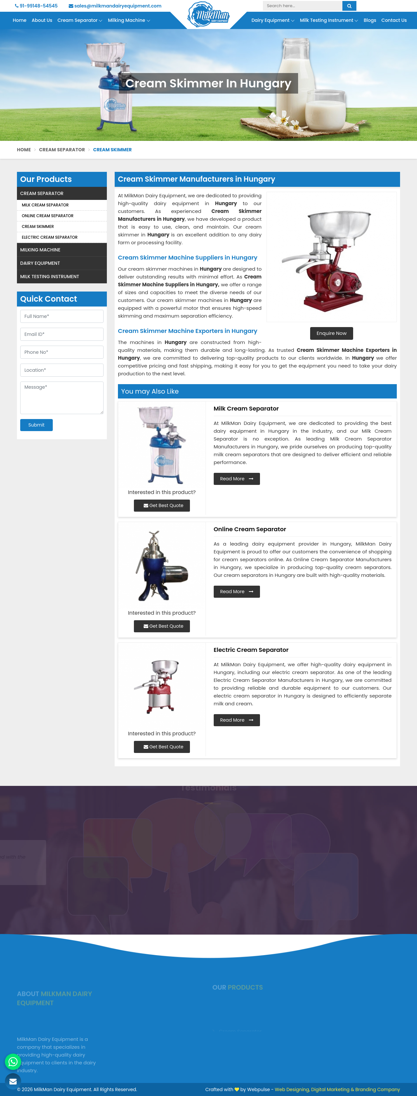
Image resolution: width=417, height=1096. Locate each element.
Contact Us (394, 20)
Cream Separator (80, 20)
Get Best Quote (163, 505)
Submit (36, 425)
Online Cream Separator (48, 215)
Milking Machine (129, 20)
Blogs (370, 20)
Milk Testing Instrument (329, 20)
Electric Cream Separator (50, 237)
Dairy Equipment (273, 20)
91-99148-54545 (36, 6)
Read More (237, 478)
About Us (42, 20)
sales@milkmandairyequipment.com (115, 6)
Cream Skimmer (38, 226)
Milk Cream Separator (45, 205)
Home (19, 20)
